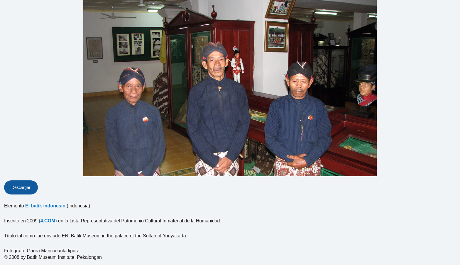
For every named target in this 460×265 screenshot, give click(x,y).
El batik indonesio (45, 205)
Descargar (21, 187)
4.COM (47, 220)
